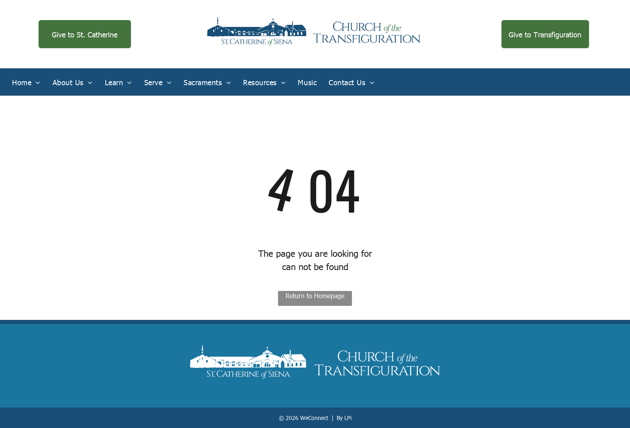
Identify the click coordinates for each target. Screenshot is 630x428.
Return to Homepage (315, 295)
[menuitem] (26, 82)
